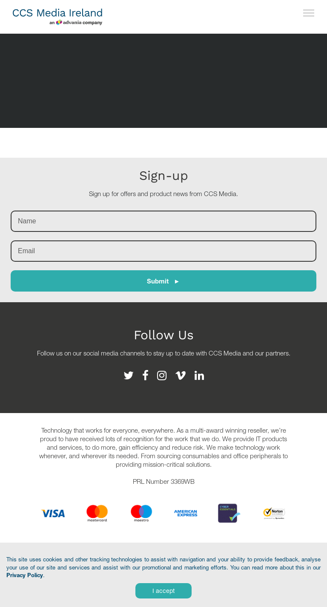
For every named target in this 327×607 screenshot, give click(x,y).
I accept (163, 590)
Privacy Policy (24, 575)
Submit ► (163, 281)
